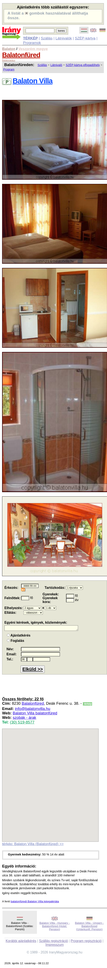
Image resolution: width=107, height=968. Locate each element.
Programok (32, 43)
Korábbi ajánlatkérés (21, 941)
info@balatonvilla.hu (32, 708)
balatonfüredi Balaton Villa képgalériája (35, 901)
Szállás (46, 38)
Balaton (9, 49)
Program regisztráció (86, 941)
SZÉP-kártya (85, 38)
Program (8, 69)
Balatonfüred (21, 55)
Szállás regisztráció (53, 941)
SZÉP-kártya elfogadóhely (83, 65)
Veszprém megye (33, 49)
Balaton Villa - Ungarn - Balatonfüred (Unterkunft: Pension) (89, 926)
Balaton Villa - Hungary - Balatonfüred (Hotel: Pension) (54, 926)
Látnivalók (63, 38)
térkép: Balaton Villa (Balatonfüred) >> (33, 844)
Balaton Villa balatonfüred (35, 713)
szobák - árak (24, 717)
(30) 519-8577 (22, 722)
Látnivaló (56, 65)
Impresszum (54, 944)
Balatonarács (8, 60)
